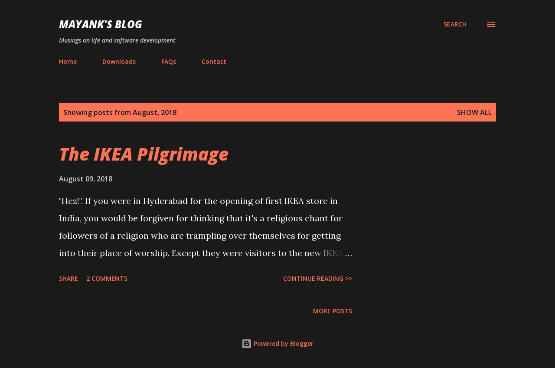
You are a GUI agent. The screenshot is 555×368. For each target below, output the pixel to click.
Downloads (119, 61)
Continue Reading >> (317, 278)
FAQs (168, 61)
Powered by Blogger (277, 343)
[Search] (455, 24)
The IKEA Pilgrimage (144, 154)
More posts (332, 311)
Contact (214, 61)
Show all (474, 112)
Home (68, 61)
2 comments (106, 278)
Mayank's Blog (100, 24)
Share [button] (68, 278)
